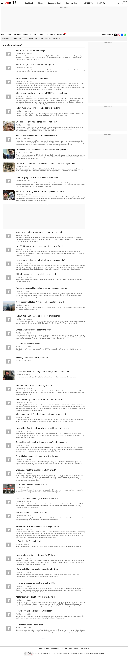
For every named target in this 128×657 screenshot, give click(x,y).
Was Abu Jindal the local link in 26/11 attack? (36, 470)
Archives (56, 38)
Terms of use (93, 653)
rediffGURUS (88, 3)
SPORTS (41, 35)
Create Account (122, 4)
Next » (44, 638)
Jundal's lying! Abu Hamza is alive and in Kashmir (38, 177)
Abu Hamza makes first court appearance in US (37, 136)
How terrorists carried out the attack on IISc (35, 583)
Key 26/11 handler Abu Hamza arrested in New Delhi (39, 246)
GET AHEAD (51, 35)
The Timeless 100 (84, 648)
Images (21, 38)
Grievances (101, 653)
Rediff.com (41, 653)
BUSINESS (17, 35)
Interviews (39, 38)
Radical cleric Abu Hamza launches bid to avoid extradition (42, 288)
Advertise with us (50, 653)
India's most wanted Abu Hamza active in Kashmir (38, 108)
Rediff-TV (101, 3)
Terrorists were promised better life (32, 512)
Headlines (5, 38)
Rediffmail (29, 3)
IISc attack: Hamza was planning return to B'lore (37, 569)
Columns (29, 38)
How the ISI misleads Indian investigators (34, 611)
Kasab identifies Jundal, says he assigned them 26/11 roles (42, 428)
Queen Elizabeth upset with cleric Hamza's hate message (41, 442)
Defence (14, 38)
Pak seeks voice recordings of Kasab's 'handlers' (37, 498)
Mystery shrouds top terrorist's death (32, 358)
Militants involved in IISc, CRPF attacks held (35, 597)
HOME (3, 35)
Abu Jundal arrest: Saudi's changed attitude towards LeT (41, 414)
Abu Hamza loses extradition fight (31, 50)
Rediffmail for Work (44, 648)
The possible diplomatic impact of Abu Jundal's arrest (40, 399)
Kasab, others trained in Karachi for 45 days (35, 555)
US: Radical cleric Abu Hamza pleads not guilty (36, 122)
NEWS (9, 35)
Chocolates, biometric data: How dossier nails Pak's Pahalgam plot (45, 164)
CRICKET (33, 35)
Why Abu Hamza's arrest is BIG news (32, 78)
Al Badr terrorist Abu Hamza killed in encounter (37, 274)
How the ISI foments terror (28, 344)
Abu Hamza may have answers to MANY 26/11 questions (41, 93)
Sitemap (73, 653)
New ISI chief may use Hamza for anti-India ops (37, 456)
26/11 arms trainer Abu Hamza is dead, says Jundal (39, 232)
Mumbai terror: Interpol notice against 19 (34, 385)
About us (86, 653)
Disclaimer (59, 653)
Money (40, 3)
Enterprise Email (54, 3)
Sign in (125, 1)
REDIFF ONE (61, 35)
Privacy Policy (66, 653)
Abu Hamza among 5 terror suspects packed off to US (40, 191)
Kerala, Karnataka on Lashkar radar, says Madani (37, 526)
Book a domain (55, 648)
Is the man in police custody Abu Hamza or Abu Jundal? (40, 260)
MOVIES (25, 35)
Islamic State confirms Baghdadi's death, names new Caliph (42, 371)
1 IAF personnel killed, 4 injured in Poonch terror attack (40, 302)
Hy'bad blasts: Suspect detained (30, 541)
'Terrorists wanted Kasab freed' (30, 625)
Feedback (80, 653)
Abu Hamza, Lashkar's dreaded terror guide (35, 64)
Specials (48, 38)
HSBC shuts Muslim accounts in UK (31, 485)
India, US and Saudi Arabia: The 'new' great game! (38, 316)
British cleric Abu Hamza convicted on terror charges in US (42, 150)
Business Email (72, 3)
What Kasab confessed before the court (33, 330)
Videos (76, 648)
